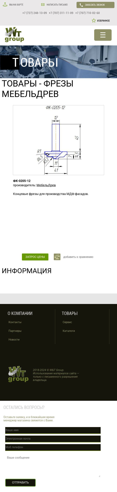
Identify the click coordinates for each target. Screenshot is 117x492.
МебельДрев (46, 185)
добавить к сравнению (78, 257)
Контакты (15, 322)
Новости (14, 339)
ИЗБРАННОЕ (103, 20)
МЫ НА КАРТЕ (16, 4)
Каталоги (69, 331)
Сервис (67, 322)
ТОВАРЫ (19, 84)
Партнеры (15, 331)
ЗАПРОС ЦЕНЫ (35, 257)
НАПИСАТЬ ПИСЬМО (57, 4)
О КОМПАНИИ (20, 313)
